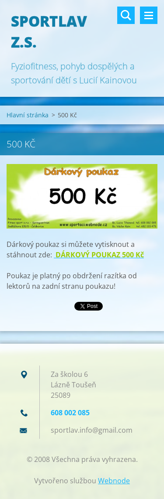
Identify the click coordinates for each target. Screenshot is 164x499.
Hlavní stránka (28, 115)
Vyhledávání (126, 15)
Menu (148, 15)
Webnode (114, 480)
